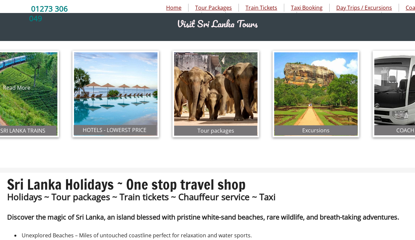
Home (173, 7)
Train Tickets (261, 7)
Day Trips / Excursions (364, 7)
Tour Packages (213, 7)
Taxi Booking (307, 7)
